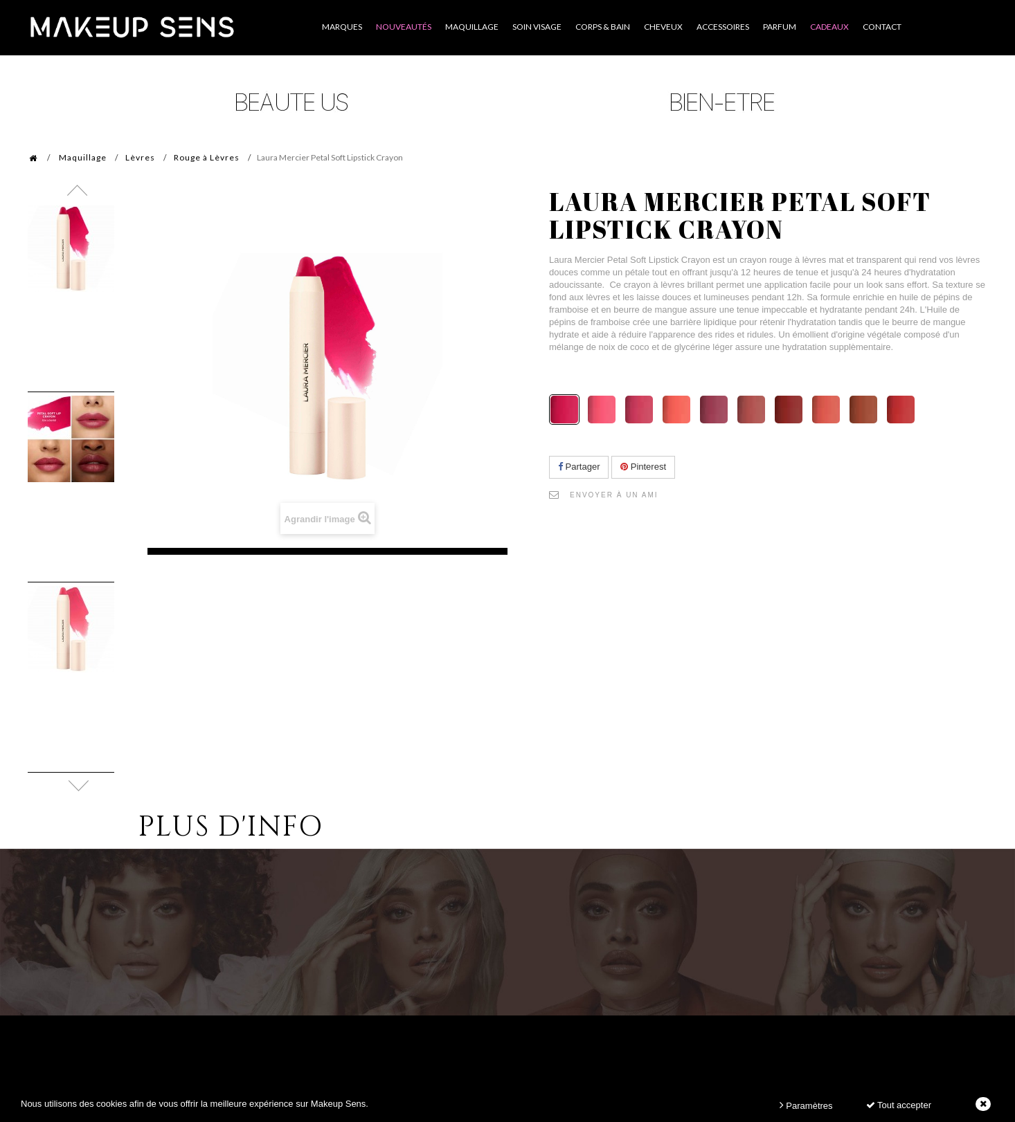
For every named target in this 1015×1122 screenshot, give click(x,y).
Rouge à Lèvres (207, 157)
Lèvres (140, 157)
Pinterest (643, 466)
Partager (579, 466)
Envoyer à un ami (614, 495)
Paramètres (806, 1105)
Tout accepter (898, 1105)
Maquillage (83, 157)
